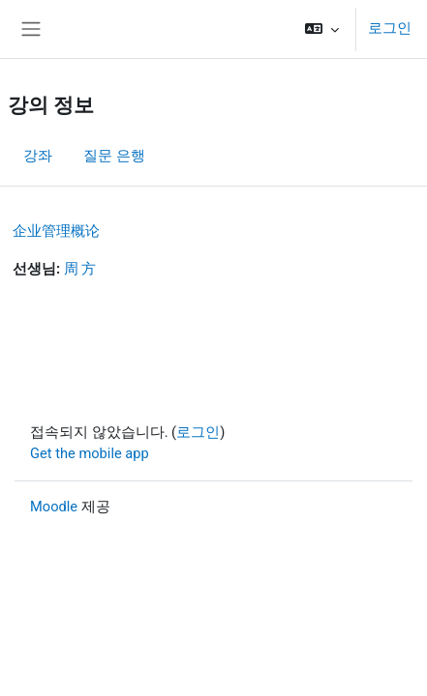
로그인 (390, 28)
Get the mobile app (89, 453)
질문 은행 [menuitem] (114, 155)
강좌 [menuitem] (37, 155)
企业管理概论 (56, 231)
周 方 (80, 268)
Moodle (53, 506)
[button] (321, 29)
